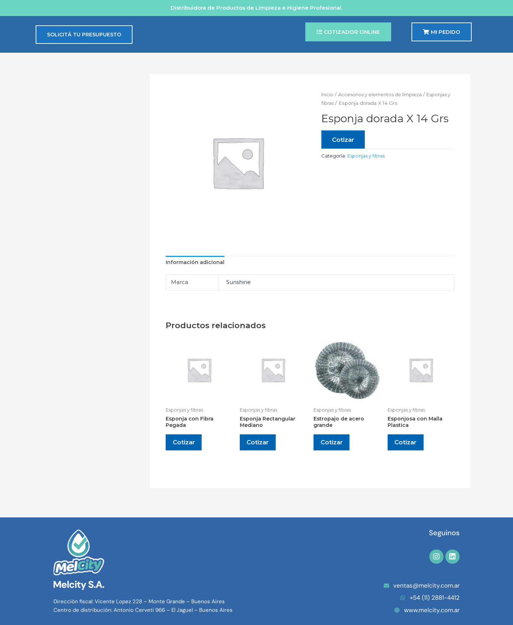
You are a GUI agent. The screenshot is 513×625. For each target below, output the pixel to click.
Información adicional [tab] (196, 262)
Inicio (328, 94)
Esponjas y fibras (367, 103)
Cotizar (343, 140)
